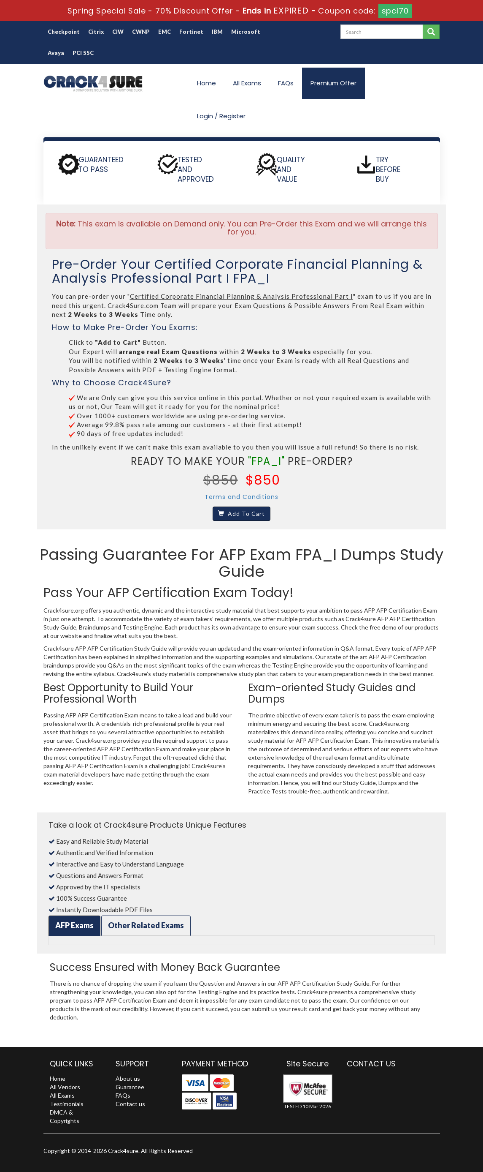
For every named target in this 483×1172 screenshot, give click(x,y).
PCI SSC (83, 52)
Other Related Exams (146, 925)
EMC (164, 31)
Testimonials (67, 1103)
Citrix (96, 31)
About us (128, 1078)
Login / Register (221, 116)
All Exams (247, 83)
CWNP (141, 31)
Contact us (130, 1103)
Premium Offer (333, 83)
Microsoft (245, 31)
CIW (118, 31)
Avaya (56, 52)
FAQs (286, 83)
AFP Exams (74, 925)
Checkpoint (64, 31)
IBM (217, 31)
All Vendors (65, 1086)
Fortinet (191, 31)
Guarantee (130, 1086)
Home (206, 83)
